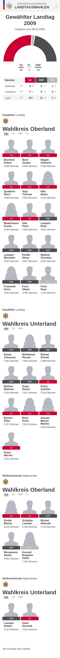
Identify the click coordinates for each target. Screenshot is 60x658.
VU (13, 133)
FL (27, 133)
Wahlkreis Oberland (28, 129)
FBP (20, 133)
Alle (6, 133)
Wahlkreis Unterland (29, 324)
